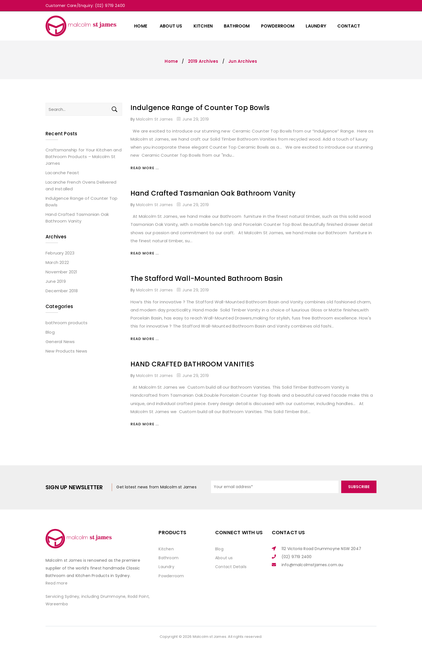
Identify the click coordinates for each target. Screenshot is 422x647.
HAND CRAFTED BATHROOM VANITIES (192, 364)
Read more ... (144, 168)
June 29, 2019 (195, 119)
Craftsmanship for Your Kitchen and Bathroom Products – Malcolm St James (84, 156)
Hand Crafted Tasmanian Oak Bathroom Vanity (212, 193)
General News (60, 341)
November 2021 (61, 272)
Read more (56, 583)
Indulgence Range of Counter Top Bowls (200, 107)
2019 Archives (203, 61)
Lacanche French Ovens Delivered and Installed (81, 185)
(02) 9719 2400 (297, 556)
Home (171, 61)
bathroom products (66, 323)
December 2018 (62, 291)
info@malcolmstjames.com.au (312, 565)
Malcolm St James (154, 119)
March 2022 (57, 262)
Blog (50, 332)
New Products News (66, 351)
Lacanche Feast (62, 173)
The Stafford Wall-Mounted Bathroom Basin (206, 278)
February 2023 (60, 253)
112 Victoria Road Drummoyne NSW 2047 (321, 548)
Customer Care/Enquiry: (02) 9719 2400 (85, 5)
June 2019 (56, 281)
